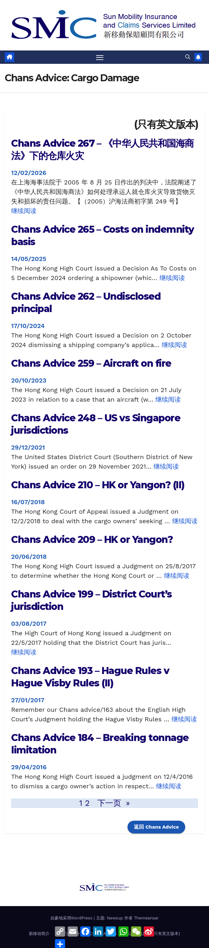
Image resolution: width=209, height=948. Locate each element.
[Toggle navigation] (99, 57)
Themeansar (146, 918)
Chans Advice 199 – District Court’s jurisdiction (91, 601)
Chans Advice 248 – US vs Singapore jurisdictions (95, 424)
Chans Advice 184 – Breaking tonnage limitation (100, 744)
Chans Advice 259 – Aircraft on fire (91, 364)
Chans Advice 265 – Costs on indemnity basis (102, 236)
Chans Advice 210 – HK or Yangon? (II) (98, 485)
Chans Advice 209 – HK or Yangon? (92, 540)
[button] (187, 57)
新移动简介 (39, 933)
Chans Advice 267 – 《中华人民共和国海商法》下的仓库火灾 (102, 149)
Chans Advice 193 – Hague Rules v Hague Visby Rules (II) (90, 677)
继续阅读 (23, 211)
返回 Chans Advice (156, 827)
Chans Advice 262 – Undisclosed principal (85, 302)
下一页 (113, 803)
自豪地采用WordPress (72, 918)
